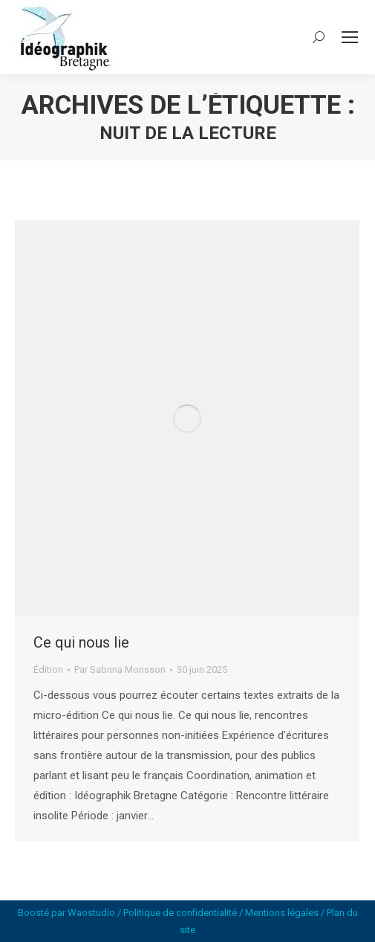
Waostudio (91, 912)
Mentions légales (282, 912)
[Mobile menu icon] (349, 37)
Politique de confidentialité (180, 912)
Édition (48, 669)
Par (120, 669)
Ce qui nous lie (81, 642)
